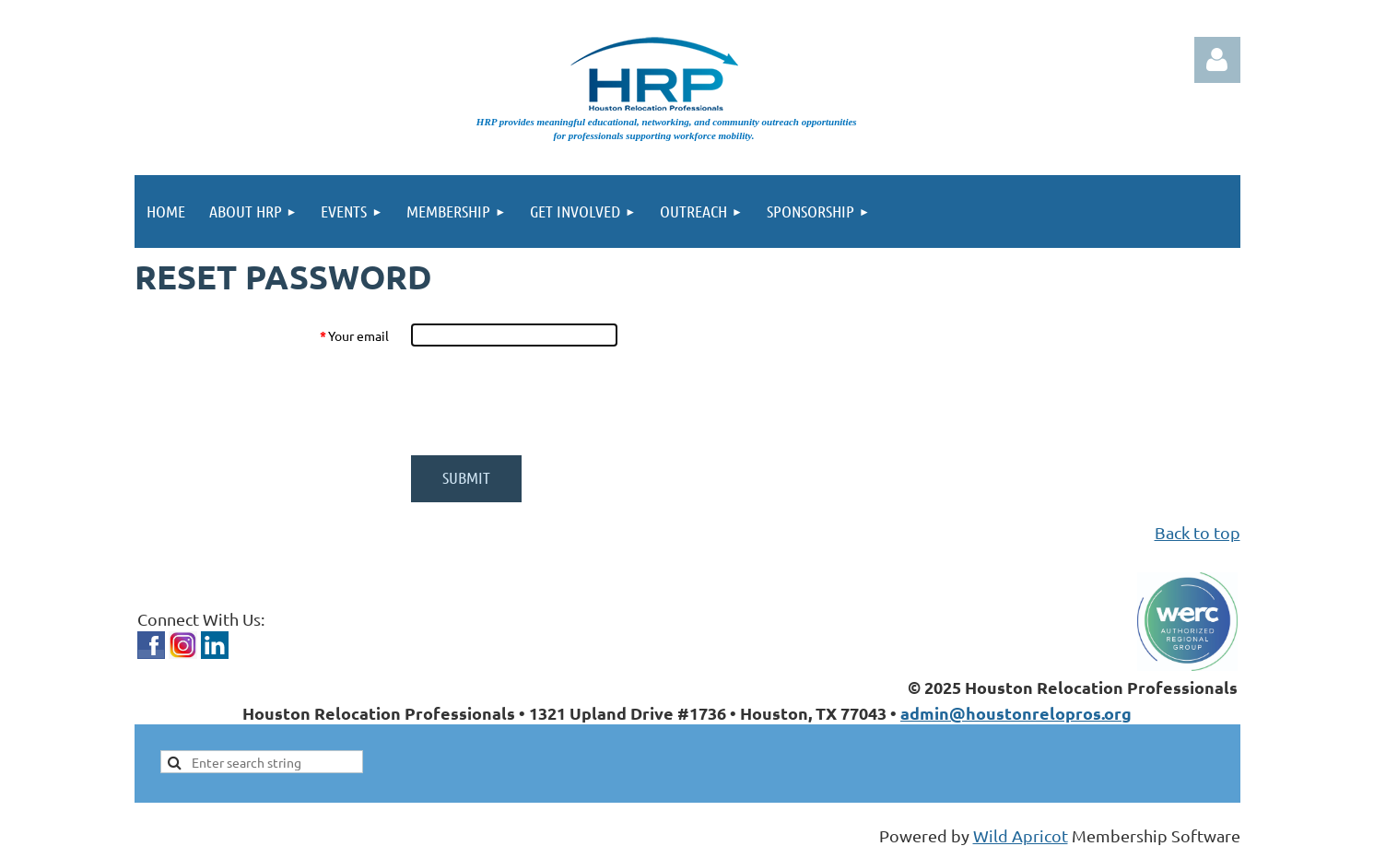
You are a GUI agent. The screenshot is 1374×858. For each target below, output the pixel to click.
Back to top (1197, 532)
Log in (1217, 60)
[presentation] (551, 401)
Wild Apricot (1020, 835)
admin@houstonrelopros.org (1016, 712)
